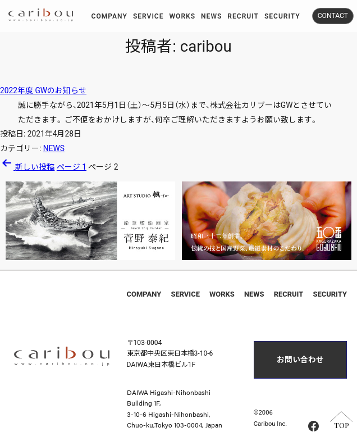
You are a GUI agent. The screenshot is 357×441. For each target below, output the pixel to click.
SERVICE (185, 294)
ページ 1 (71, 166)
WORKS (222, 294)
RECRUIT (289, 294)
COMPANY (144, 294)
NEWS (54, 148)
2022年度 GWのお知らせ (43, 90)
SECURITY (329, 294)
